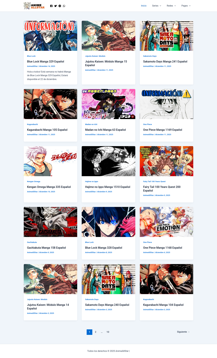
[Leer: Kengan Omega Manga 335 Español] (50, 161)
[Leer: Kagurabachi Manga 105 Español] (50, 103)
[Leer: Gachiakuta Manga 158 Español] (50, 221)
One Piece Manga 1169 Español (163, 129)
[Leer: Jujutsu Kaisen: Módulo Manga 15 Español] (108, 35)
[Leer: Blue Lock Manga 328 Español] (108, 221)
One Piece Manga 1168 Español (163, 247)
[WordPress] (64, 6)
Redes (173, 5)
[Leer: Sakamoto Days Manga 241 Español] (166, 35)
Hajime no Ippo (92, 181)
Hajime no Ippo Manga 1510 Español (108, 187)
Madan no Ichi (91, 124)
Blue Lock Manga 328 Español (104, 247)
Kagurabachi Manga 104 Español (164, 304)
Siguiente (183, 331)
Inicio (147, 5)
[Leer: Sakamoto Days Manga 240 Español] (108, 278)
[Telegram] (60, 6)
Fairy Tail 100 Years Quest (154, 181)
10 (107, 331)
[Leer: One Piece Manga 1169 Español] (166, 103)
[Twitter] (55, 6)
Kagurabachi (32, 124)
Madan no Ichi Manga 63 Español (106, 129)
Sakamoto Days (150, 56)
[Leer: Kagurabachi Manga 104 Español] (166, 278)
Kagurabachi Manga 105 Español (48, 129)
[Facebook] (51, 6)
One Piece (147, 124)
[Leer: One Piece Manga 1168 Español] (166, 221)
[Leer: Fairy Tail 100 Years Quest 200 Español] (166, 161)
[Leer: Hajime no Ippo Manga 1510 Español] (108, 161)
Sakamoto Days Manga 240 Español (108, 304)
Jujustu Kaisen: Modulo (95, 56)
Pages (186, 5)
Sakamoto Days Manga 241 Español (166, 61)
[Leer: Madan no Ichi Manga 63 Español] (108, 103)
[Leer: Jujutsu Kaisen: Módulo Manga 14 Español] (50, 278)
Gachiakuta (32, 242)
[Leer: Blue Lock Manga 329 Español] (50, 35)
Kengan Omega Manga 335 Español (49, 187)
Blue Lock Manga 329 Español (46, 61)
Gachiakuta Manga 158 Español (47, 247)
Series (159, 5)
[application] (162, 5)
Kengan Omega (34, 181)
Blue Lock (31, 56)
